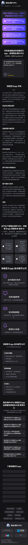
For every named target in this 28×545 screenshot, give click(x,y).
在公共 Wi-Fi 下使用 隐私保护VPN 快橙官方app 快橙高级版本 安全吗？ (12, 433)
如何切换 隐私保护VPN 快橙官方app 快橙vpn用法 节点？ (12, 455)
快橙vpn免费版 (10, 508)
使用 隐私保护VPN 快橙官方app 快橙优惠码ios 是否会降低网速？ (12, 448)
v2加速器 (19, 508)
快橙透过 (10, 515)
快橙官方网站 (20, 512)
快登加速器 (17, 515)
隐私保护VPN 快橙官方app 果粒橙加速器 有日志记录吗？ (12, 441)
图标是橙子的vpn (8, 518)
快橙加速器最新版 (9, 512)
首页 (2, 6)
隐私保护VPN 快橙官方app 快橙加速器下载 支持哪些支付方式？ (12, 425)
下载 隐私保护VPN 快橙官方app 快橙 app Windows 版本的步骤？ (13, 418)
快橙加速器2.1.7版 (19, 518)
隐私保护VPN (8, 6)
